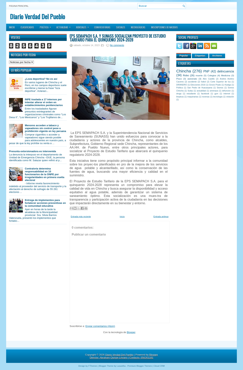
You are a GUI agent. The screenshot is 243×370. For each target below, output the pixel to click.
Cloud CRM (159, 366)
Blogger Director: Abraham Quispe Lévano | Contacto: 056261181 (124, 356)
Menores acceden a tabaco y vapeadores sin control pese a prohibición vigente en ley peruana (45, 128)
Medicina (225, 75)
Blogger (131, 332)
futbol (203, 82)
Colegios (211, 75)
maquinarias (192, 97)
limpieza (180, 97)
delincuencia (225, 71)
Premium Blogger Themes (139, 366)
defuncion (226, 91)
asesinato (192, 78)
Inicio (12, 27)
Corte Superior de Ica (220, 82)
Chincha (183, 71)
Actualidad (64, 26)
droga (178, 94)
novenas (206, 97)
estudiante (191, 94)
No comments (117, 45)
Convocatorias (102, 27)
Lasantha (121, 366)
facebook (205, 94)
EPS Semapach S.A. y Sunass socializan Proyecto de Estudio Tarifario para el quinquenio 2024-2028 (118, 38)
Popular (183, 55)
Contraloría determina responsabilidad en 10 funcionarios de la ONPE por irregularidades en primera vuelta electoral (44, 174)
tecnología (217, 97)
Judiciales (83, 26)
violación (230, 97)
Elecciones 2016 (198, 85)
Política (46, 26)
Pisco (179, 78)
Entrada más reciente (81, 216)
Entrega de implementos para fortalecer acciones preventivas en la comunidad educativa (45, 203)
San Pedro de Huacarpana (199, 88)
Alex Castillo (209, 79)
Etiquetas (200, 55)
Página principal (18, 6)
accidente (192, 82)
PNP (206, 71)
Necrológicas (138, 27)
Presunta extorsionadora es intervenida (32, 151)
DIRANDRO (181, 85)
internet (226, 94)
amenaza (214, 91)
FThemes (92, 366)
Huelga (228, 85)
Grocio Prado (215, 85)
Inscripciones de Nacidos (164, 27)
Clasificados (27, 27)
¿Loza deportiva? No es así (41, 78)
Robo (186, 75)
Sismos (220, 88)
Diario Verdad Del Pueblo (37, 16)
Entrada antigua (160, 216)
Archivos (217, 55)
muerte (199, 75)
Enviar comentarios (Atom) (100, 326)
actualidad (201, 91)
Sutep (190, 91)
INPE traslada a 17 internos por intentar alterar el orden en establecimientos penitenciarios (44, 102)
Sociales (120, 27)
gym (216, 94)
